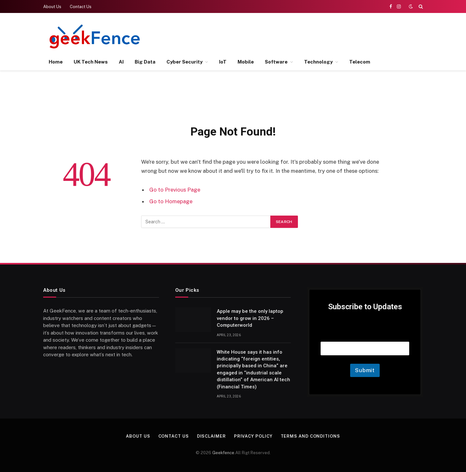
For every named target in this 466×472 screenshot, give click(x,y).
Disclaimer (211, 436)
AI (121, 62)
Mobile (246, 62)
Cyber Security (184, 62)
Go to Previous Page (174, 189)
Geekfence (223, 452)
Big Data (145, 62)
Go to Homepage (170, 201)
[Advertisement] (305, 35)
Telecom (359, 62)
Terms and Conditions (310, 436)
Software (276, 62)
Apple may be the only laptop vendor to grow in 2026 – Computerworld (250, 318)
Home (56, 62)
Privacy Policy (253, 436)
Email (365, 333)
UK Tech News (91, 62)
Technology (318, 62)
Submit (365, 370)
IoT (223, 62)
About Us (52, 6)
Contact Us (81, 6)
